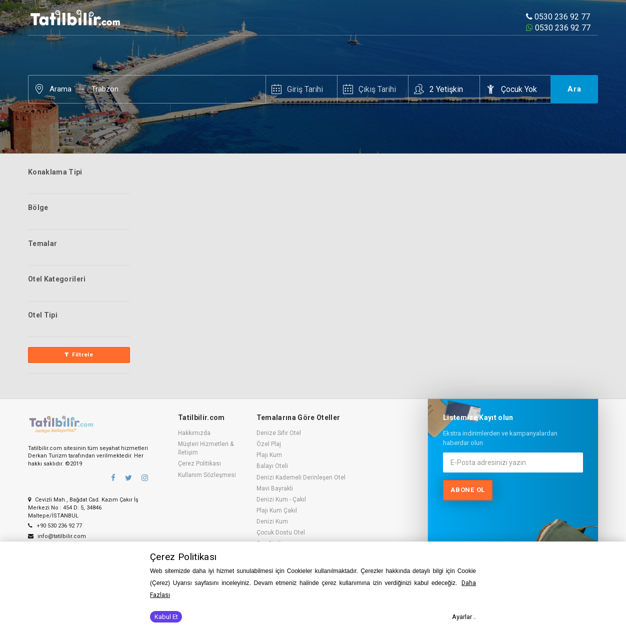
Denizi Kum (272, 521)
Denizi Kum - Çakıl (281, 499)
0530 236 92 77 (558, 17)
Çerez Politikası (199, 463)
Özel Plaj (268, 444)
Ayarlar (462, 616)
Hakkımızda (194, 433)
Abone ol (467, 490)
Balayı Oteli (272, 466)
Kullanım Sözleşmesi (207, 475)
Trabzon (105, 89)
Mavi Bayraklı (274, 488)
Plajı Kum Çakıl (276, 510)
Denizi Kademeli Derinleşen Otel (301, 477)
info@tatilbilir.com (57, 536)
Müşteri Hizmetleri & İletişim (206, 448)
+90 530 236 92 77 (55, 525)
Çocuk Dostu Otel (280, 532)
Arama (61, 89)
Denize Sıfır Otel (278, 433)
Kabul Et (166, 616)
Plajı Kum (269, 455)
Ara (575, 89)
